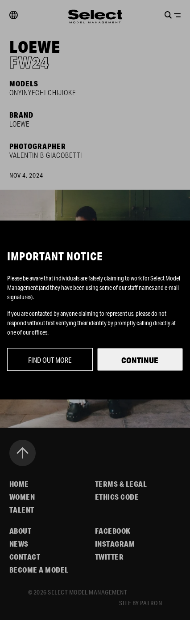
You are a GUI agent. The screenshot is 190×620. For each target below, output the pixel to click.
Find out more (50, 360)
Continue (139, 360)
